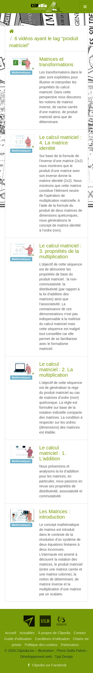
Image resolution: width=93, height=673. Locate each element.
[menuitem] (11, 633)
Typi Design (64, 657)
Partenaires (70, 645)
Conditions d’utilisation (52, 639)
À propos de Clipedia (54, 633)
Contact (80, 633)
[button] (85, 6)
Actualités (28, 633)
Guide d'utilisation (18, 639)
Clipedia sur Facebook (46, 665)
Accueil (11, 633)
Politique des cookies (41, 645)
